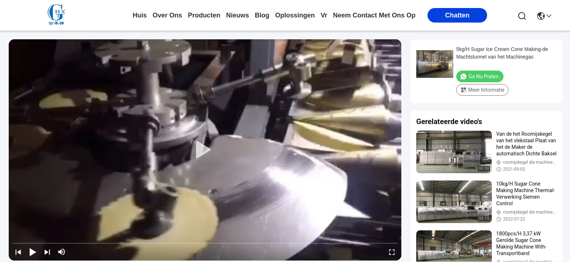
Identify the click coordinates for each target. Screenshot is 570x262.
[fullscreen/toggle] (392, 251)
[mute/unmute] (62, 251)
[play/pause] (32, 251)
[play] (205, 150)
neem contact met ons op (374, 15)
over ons (167, 15)
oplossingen (295, 15)
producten (204, 15)
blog (262, 15)
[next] (47, 251)
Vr (324, 15)
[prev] (18, 251)
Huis (140, 15)
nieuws (237, 15)
